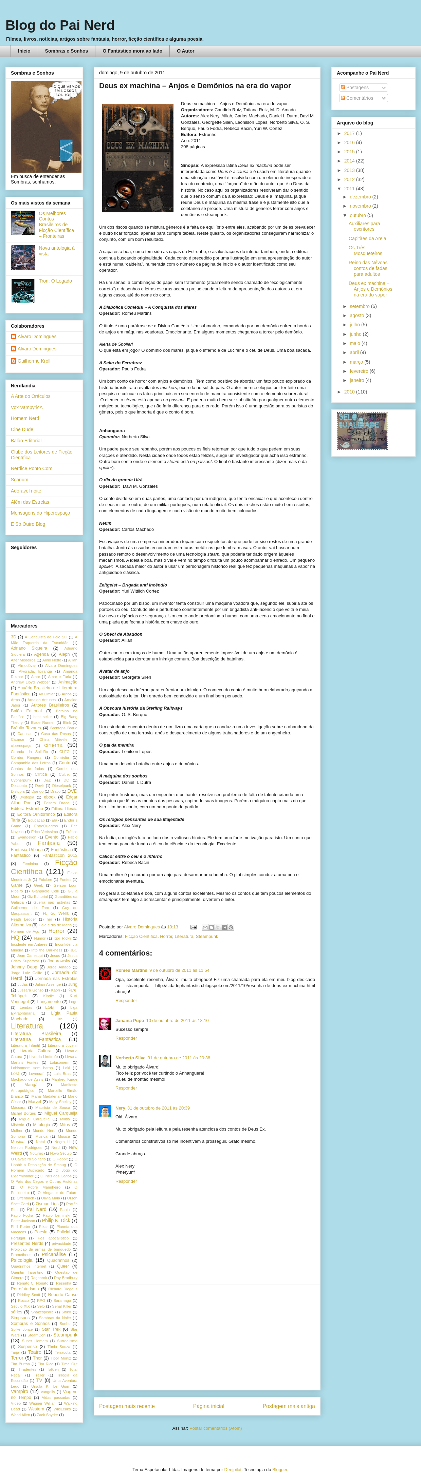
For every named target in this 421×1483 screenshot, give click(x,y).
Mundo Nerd (44, 1131)
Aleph (64, 654)
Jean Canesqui (30, 956)
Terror (17, 1358)
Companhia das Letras (31, 763)
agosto (357, 315)
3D (13, 637)
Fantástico (21, 855)
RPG (41, 1300)
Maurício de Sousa (52, 1107)
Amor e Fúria (59, 677)
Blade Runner (43, 722)
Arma (15, 700)
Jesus (55, 956)
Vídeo (16, 1403)
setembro (360, 306)
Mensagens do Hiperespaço (40, 513)
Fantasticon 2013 (59, 855)
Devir (39, 786)
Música (64, 1136)
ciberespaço (21, 746)
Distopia (17, 791)
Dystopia (26, 797)
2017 (350, 133)
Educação (36, 820)
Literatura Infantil (25, 1045)
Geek (38, 885)
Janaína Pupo (129, 1020)
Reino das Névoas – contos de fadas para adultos (370, 268)
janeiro (357, 380)
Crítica (41, 774)
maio (355, 343)
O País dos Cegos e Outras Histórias (44, 1181)
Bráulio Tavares (26, 728)
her (49, 919)
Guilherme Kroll (34, 361)
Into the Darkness (46, 950)
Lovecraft (36, 1074)
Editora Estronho (27, 808)
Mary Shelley (60, 1102)
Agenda (41, 654)
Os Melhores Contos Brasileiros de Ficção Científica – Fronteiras (56, 225)
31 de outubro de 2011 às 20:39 (158, 1108)
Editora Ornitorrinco (36, 814)
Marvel (34, 1101)
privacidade (61, 1243)
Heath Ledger (23, 919)
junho (356, 334)
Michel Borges (23, 1113)
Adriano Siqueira (29, 648)
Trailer (39, 1375)
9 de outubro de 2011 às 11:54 (179, 970)
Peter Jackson (23, 1221)
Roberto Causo (62, 1294)
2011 (350, 188)
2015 (350, 151)
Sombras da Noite (55, 1318)
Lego (73, 1002)
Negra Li (62, 1142)
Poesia (41, 1232)
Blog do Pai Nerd (60, 25)
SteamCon (36, 1335)
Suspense (27, 1346)
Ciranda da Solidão (29, 752)
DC (66, 780)
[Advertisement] (207, 1337)
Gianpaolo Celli (45, 891)
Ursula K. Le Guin (50, 1386)
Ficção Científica (141, 936)
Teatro (34, 1352)
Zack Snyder (47, 1415)
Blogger (279, 1469)
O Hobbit (60, 1159)
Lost (15, 1073)
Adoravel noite (26, 491)
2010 (350, 391)
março (357, 362)
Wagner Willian (42, 1403)
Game (16, 885)
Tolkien (53, 1369)
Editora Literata (64, 809)
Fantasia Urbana (27, 849)
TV (39, 1380)
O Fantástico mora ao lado (132, 51)
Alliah (72, 660)
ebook (49, 797)
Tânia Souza (59, 1347)
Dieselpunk (61, 786)
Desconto (19, 786)
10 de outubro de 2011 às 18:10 (177, 1020)
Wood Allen (20, 1415)
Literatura (184, 936)
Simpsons (20, 1317)
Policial (63, 1232)
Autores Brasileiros (50, 705)
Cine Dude (22, 429)
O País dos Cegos (56, 1176)
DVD (72, 791)
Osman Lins (47, 1203)
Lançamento (49, 1001)
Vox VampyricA (27, 407)
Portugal (18, 1238)
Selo (40, 1306)
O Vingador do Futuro (57, 1193)
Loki (66, 1068)
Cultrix (64, 774)
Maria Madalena (45, 1096)
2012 (350, 179)
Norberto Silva (130, 1057)
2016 (350, 142)
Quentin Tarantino (27, 1272)
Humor (39, 938)
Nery (120, 1108)
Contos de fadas (27, 769)
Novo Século (61, 1153)
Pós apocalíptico (53, 1238)
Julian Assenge (48, 984)
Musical (18, 1141)
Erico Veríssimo (44, 832)
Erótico (71, 832)
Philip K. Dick (56, 1220)
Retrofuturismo (25, 1289)
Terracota (63, 1352)
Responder (126, 1000)
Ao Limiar (46, 694)
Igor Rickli (62, 938)
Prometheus (21, 1255)
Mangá (31, 1084)
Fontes (65, 880)
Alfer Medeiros (23, 660)
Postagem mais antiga (289, 1406)
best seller (42, 717)
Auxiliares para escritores (364, 226)
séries (16, 1312)
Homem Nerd (25, 418)
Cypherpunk (21, 780)
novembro (361, 206)
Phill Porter (20, 1227)
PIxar (43, 1227)
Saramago (62, 1300)
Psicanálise (54, 1254)
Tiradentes (27, 1369)
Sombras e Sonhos (66, 51)
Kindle (48, 996)
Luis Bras (62, 1074)
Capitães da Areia (367, 238)
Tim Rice (46, 1364)
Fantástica (61, 849)
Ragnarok (39, 1278)
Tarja (15, 1352)
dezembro (361, 196)
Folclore (45, 880)
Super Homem (35, 1341)
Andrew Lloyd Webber (30, 682)
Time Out (69, 1364)
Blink (67, 722)
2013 (350, 170)
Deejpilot (233, 1469)
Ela (54, 820)
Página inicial (208, 1406)
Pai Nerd (37, 1209)
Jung (72, 984)
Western (36, 1409)
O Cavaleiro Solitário (28, 1159)
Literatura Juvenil (62, 1045)
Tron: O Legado (55, 281)
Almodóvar (27, 665)
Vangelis (48, 1392)
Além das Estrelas (30, 502)
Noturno (36, 1153)
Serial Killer (61, 1306)
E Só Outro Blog (28, 524)
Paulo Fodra (22, 1215)
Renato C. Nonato (32, 1283)
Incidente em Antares (29, 944)
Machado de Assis (27, 1079)
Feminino (30, 864)
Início (24, 51)
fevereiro (359, 371)
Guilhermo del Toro (30, 908)
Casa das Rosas (56, 734)
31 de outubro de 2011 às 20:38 (179, 1057)
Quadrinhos (58, 1260)
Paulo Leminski (56, 1215)
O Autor (186, 51)
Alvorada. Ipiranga (35, 671)
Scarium (19, 479)
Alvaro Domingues (37, 336)
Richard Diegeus (63, 1289)
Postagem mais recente (127, 1406)
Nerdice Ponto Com (31, 468)
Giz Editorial (37, 896)
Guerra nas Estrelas (52, 902)
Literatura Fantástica (36, 1039)
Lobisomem (60, 1062)
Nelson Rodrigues (26, 1147)
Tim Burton (20, 1364)
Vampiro (19, 1391)
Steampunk (207, 936)
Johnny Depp (24, 967)
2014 (350, 160)
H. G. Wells (56, 913)
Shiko (66, 1312)
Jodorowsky (59, 961)
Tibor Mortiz (61, 1358)
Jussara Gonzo (30, 990)
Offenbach (25, 1198)
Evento (51, 837)
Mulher (16, 1131)
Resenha (63, 1283)
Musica (41, 1136)
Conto (64, 762)
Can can (24, 734)
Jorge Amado (59, 967)
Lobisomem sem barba (32, 1068)
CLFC (64, 752)
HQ (15, 938)
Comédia (61, 757)
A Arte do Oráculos (31, 396)
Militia (65, 1119)
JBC (73, 950)
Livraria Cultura (35, 1050)
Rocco (23, 1300)
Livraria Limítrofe (44, 1057)
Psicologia (22, 1260)
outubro (358, 215)
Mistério (17, 1125)
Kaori (55, 990)
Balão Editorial (26, 440)
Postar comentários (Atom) (215, 1428)
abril (355, 352)
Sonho (64, 1324)
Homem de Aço (25, 931)
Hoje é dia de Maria (55, 925)
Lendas (26, 1007)
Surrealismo (67, 1341)
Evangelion (27, 837)
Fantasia (49, 843)
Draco (55, 791)
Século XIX (20, 1306)
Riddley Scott (28, 1295)
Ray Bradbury (65, 1278)
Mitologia (41, 1124)
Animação (67, 682)
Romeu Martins (131, 970)
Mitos (65, 1124)
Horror (166, 936)
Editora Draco (56, 803)
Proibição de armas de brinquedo (41, 1249)
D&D (47, 780)
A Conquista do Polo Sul (46, 637)
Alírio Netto (51, 660)
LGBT (50, 1007)
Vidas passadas (56, 1397)
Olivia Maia (50, 1198)
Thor (37, 1358)
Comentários (357, 98)
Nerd (56, 1147)
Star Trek (51, 1329)
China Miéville (53, 739)
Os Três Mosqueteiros (365, 250)
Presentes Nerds (27, 1243)
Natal (40, 1142)
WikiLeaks (62, 1409)
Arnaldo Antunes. (42, 700)
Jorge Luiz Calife (26, 973)
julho (355, 324)
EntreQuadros (46, 826)
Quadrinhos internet (28, 1266)
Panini (65, 1210)
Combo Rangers (26, 757)
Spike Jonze (22, 1329)
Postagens (355, 87)
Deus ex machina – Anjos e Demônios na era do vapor (370, 289)
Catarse (17, 739)
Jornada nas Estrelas (56, 978)
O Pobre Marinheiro (40, 1187)
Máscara (18, 1107)
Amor (35, 677)
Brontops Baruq (63, 728)
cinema (53, 745)
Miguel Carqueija (60, 1113)
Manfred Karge (64, 1079)
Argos (67, 694)
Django (37, 791)
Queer (63, 1266)
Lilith (58, 1019)
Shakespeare (42, 1312)
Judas (23, 984)
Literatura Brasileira (36, 1033)
